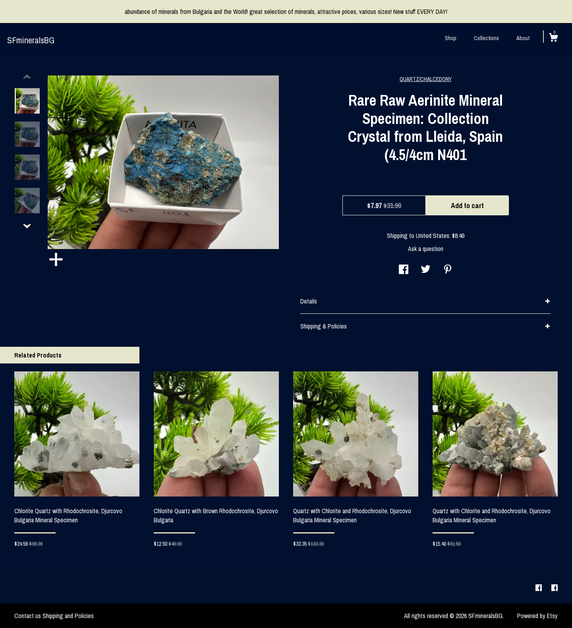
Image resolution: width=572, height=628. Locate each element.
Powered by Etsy (537, 615)
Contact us (27, 615)
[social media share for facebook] (403, 270)
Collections (486, 38)
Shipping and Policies (68, 615)
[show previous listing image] (27, 77)
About (522, 38)
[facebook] (539, 588)
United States (432, 235)
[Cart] (553, 38)
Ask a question (425, 248)
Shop (450, 38)
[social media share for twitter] (425, 270)
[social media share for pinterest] (447, 270)
